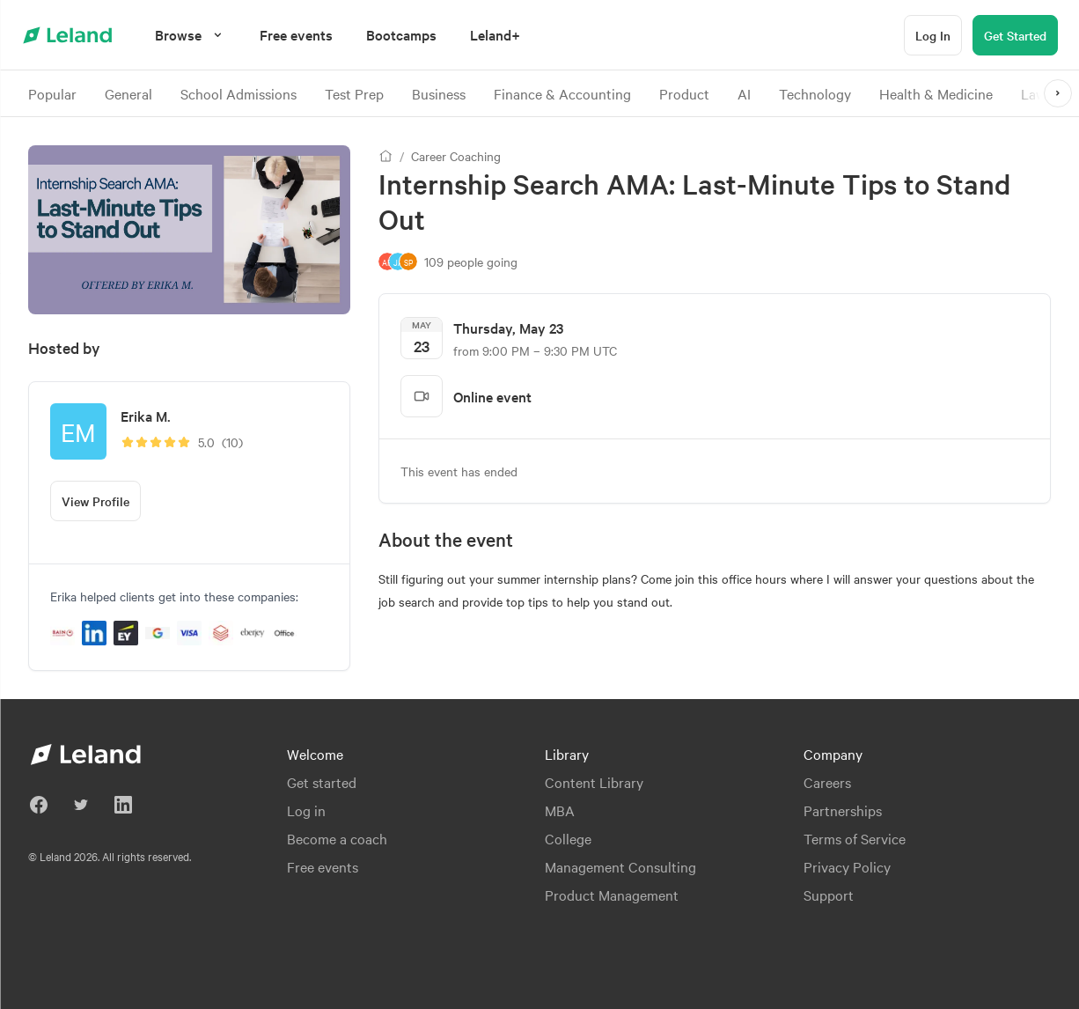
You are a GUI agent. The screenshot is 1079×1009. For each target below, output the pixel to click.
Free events (322, 866)
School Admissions (238, 93)
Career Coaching (456, 156)
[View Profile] (95, 501)
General (128, 93)
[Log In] (933, 35)
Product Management (612, 894)
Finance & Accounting (562, 93)
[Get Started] (1015, 35)
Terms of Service (855, 838)
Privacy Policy (847, 866)
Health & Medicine (936, 93)
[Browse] (190, 34)
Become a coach (337, 838)
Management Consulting (620, 866)
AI (744, 93)
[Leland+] (495, 34)
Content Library (594, 782)
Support (829, 894)
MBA (560, 810)
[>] (1058, 93)
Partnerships (843, 810)
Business (439, 93)
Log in (306, 810)
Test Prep (354, 93)
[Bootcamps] (401, 34)
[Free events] (296, 34)
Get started (321, 782)
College (568, 838)
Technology (815, 93)
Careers (827, 782)
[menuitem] (296, 34)
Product (684, 93)
